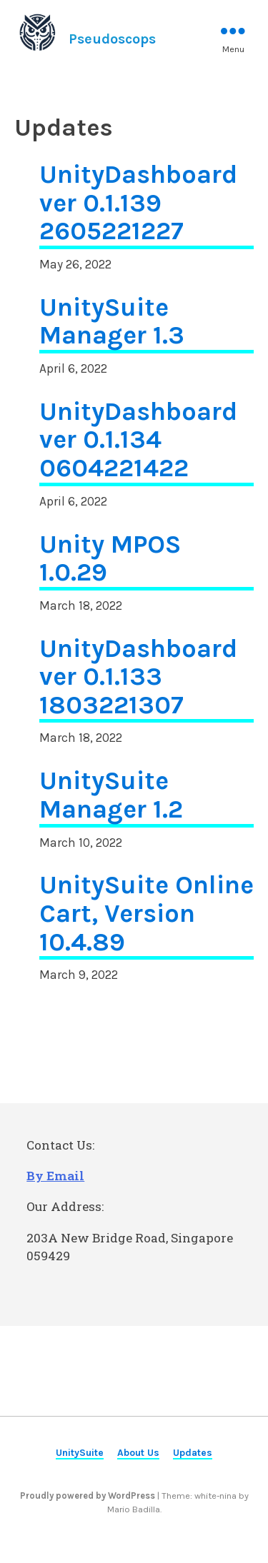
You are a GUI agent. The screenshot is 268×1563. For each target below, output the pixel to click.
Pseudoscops (112, 39)
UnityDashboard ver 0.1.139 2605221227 (138, 203)
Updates (192, 1452)
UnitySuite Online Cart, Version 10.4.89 (146, 913)
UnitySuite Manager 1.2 (111, 795)
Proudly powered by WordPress (88, 1495)
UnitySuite (80, 1452)
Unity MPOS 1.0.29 (110, 559)
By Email (55, 1175)
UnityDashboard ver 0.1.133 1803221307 (138, 677)
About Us (138, 1452)
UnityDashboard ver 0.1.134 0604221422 (138, 440)
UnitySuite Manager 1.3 (111, 322)
